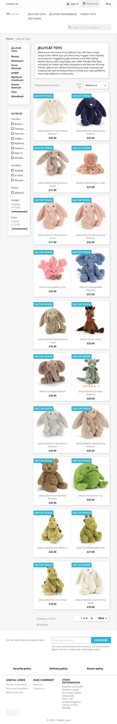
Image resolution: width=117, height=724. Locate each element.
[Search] (89, 27)
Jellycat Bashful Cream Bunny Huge (91, 601)
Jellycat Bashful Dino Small (52, 599)
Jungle (15, 72)
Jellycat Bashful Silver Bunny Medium (52, 445)
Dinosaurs (17, 60)
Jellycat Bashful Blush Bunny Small (52, 236)
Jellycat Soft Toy (20, 192)
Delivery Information (16, 684)
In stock (20, 175)
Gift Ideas (34, 18)
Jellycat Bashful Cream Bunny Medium (52, 132)
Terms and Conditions (17, 688)
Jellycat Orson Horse (90, 339)
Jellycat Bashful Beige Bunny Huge (52, 341)
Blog (108, 3)
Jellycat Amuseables (63, 14)
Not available (20, 180)
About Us (38, 684)
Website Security (14, 692)
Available (20, 170)
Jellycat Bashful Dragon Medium (91, 393)
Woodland (17, 96)
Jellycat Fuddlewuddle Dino (91, 547)
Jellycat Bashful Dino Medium (52, 547)
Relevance (96, 85)
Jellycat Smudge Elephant (52, 391)
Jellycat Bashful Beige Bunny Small (52, 184)
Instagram (16, 713)
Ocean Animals (16, 86)
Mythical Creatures (17, 79)
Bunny (15, 56)
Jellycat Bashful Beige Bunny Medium (90, 445)
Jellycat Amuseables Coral (52, 287)
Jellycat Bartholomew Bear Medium (52, 497)
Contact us (12, 3)
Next (103, 618)
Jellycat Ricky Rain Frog (91, 495)
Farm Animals (16, 67)
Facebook (9, 713)
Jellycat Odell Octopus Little (90, 182)
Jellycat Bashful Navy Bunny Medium (90, 132)
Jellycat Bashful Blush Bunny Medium (90, 236)
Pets (14, 92)
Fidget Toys (88, 14)
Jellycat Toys (37, 14)
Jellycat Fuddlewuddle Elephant (90, 288)
